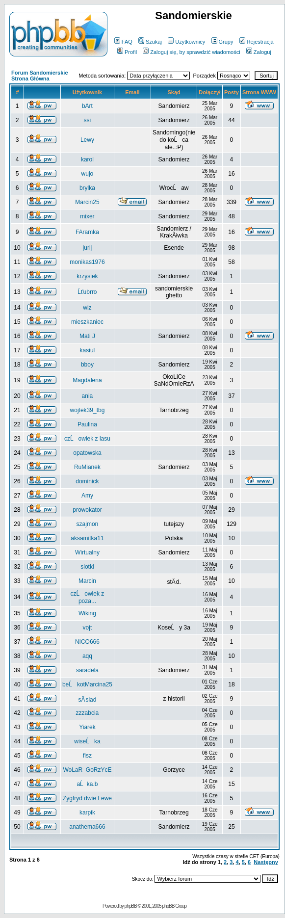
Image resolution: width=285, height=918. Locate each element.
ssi (87, 120)
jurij (87, 247)
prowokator (87, 509)
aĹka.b (87, 784)
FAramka (87, 232)
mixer (87, 216)
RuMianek (87, 467)
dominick (87, 481)
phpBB (131, 906)
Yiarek (87, 727)
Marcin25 (87, 202)
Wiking (87, 613)
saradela (87, 670)
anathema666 (87, 826)
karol (87, 159)
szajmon (88, 524)
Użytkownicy (186, 42)
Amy (87, 495)
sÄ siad (87, 699)
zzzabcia (87, 712)
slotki (87, 566)
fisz (87, 755)
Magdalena (87, 380)
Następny (266, 862)
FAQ (123, 42)
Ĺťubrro (87, 292)
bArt (87, 106)
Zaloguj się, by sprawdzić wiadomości (191, 52)
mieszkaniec (87, 321)
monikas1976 (87, 262)
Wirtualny (87, 552)
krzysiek (87, 276)
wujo (87, 173)
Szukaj (150, 42)
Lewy (87, 139)
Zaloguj (258, 52)
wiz (87, 307)
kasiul (87, 350)
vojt (87, 627)
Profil (127, 52)
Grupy (222, 42)
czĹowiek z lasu (87, 438)
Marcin (87, 580)
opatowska (87, 452)
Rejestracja (256, 42)
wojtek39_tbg (87, 410)
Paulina (87, 424)
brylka (87, 187)
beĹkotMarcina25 (87, 684)
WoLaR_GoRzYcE (87, 769)
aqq (87, 656)
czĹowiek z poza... (87, 597)
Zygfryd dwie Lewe (87, 798)
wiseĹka (87, 741)
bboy (87, 364)
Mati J (87, 336)
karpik (87, 812)
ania (87, 396)
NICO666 (87, 641)
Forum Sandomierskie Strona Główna (39, 75)
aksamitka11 (87, 538)
